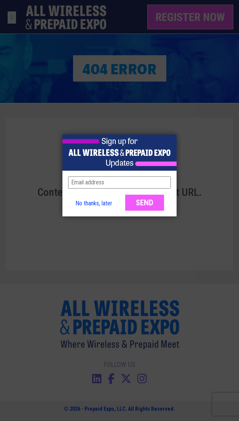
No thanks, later (93, 203)
